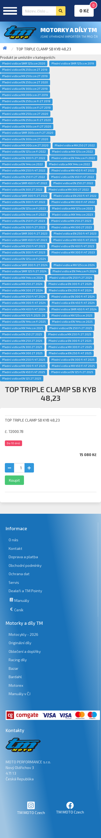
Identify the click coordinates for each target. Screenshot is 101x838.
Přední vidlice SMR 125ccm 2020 (23, 63)
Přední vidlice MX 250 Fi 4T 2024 (23, 296)
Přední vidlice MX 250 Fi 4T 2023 (23, 246)
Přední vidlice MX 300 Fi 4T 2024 (24, 302)
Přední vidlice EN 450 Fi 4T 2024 (73, 302)
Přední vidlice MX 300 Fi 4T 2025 (24, 365)
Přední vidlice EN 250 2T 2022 (73, 183)
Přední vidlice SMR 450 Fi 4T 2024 (73, 309)
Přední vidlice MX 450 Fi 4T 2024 (23, 309)
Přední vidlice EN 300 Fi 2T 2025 (70, 340)
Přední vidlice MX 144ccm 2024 (22, 277)
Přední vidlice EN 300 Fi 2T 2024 (70, 283)
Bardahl (15, 676)
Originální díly (20, 642)
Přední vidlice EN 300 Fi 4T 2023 (23, 252)
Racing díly (18, 659)
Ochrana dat (19, 573)
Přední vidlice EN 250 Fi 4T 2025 (70, 353)
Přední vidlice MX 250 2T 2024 (22, 283)
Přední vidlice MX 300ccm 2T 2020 (25, 145)
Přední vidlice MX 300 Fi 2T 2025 (70, 347)
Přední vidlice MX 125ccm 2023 (72, 208)
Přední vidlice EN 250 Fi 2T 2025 (70, 328)
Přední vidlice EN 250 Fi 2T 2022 (23, 176)
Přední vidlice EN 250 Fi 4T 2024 (70, 290)
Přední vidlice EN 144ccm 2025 (72, 321)
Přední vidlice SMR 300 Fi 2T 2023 (24, 233)
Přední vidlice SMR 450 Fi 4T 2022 (24, 183)
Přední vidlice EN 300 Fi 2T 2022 (23, 158)
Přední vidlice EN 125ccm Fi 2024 (24, 258)
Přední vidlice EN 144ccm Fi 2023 (24, 214)
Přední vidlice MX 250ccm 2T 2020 (25, 113)
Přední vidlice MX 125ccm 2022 (72, 151)
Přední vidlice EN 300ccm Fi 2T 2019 (26, 107)
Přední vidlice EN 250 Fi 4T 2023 (75, 233)
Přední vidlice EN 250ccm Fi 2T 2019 (26, 101)
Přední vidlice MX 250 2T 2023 (71, 220)
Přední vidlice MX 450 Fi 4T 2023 (74, 240)
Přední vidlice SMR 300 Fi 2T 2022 (24, 195)
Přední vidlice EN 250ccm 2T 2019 (24, 69)
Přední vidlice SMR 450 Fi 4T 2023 (24, 240)
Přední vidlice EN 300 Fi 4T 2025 (73, 359)
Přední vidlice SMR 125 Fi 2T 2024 (24, 271)
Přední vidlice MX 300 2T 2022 (68, 189)
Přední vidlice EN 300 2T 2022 (22, 189)
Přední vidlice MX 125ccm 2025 (71, 315)
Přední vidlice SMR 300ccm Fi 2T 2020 (27, 132)
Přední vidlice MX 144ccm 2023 (72, 214)
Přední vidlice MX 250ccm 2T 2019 (25, 76)
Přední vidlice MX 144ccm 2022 (69, 164)
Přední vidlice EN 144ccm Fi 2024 (74, 271)
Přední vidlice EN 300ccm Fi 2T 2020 (26, 126)
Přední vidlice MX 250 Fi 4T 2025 (23, 359)
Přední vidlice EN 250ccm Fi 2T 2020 (26, 120)
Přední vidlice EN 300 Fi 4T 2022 (23, 202)
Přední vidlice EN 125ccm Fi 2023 (24, 208)
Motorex (16, 685)
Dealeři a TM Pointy (25, 590)
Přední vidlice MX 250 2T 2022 (75, 145)
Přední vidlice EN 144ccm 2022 (22, 164)
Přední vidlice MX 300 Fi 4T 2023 (73, 252)
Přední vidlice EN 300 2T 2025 (22, 347)
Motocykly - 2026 (23, 634)
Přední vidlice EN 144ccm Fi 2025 (24, 321)
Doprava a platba (23, 556)
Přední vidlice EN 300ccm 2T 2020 (25, 139)
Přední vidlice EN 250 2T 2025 (22, 334)
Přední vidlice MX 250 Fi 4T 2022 (23, 170)
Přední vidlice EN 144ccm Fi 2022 (73, 158)
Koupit (14, 480)
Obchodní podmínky (25, 565)
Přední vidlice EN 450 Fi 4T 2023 (72, 246)
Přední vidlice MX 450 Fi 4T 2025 (73, 365)
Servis (14, 582)
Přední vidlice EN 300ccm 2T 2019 (25, 88)
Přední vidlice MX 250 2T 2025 (22, 340)
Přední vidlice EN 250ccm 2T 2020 (25, 82)
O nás (13, 539)
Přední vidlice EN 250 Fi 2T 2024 (70, 277)
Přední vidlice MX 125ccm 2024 (74, 265)
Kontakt (15, 548)
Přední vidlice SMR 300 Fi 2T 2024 (24, 265)
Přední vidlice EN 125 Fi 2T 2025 (72, 372)
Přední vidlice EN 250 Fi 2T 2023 (23, 220)
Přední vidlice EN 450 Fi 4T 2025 (23, 372)
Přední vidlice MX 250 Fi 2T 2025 (69, 334)
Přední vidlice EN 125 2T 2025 (21, 378)
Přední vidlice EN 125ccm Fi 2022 (24, 151)
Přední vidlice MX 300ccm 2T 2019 (25, 94)
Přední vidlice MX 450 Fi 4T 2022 (73, 170)
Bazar (13, 668)
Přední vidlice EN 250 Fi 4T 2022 (75, 195)
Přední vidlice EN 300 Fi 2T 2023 (23, 227)
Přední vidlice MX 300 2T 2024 (22, 290)
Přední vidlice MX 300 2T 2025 (22, 353)
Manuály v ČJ (19, 693)
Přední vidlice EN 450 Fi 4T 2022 (72, 176)
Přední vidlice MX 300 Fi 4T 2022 (73, 202)
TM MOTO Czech (31, 808)
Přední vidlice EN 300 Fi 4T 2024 (73, 296)
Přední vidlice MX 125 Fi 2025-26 (23, 315)
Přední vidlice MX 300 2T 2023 (71, 227)
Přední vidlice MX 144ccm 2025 (22, 328)
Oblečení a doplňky (25, 651)
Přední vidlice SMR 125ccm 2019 (72, 63)
